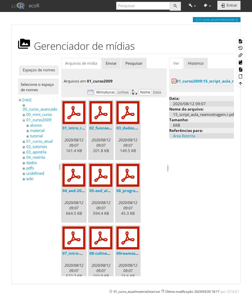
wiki (29, 178)
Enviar (111, 63)
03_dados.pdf (129, 127)
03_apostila (36, 151)
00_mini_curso (39, 114)
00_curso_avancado (40, 109)
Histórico (196, 63)
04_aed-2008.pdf (78, 190)
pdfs (30, 167)
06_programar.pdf (133, 190)
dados (31, 162)
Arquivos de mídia (81, 63)
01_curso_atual (39, 141)
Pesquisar (133, 63)
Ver (176, 63)
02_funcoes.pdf (103, 127)
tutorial (36, 135)
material (37, 130)
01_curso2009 (38, 119)
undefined (35, 173)
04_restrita (35, 157)
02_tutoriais (36, 146)
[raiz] (26, 99)
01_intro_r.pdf (75, 127)
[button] (192, 5)
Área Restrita (184, 135)
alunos (36, 125)
